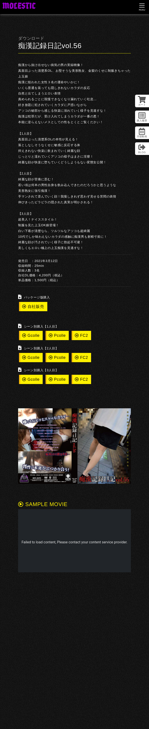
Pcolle (57, 335)
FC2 (81, 335)
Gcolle (31, 335)
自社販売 (33, 306)
